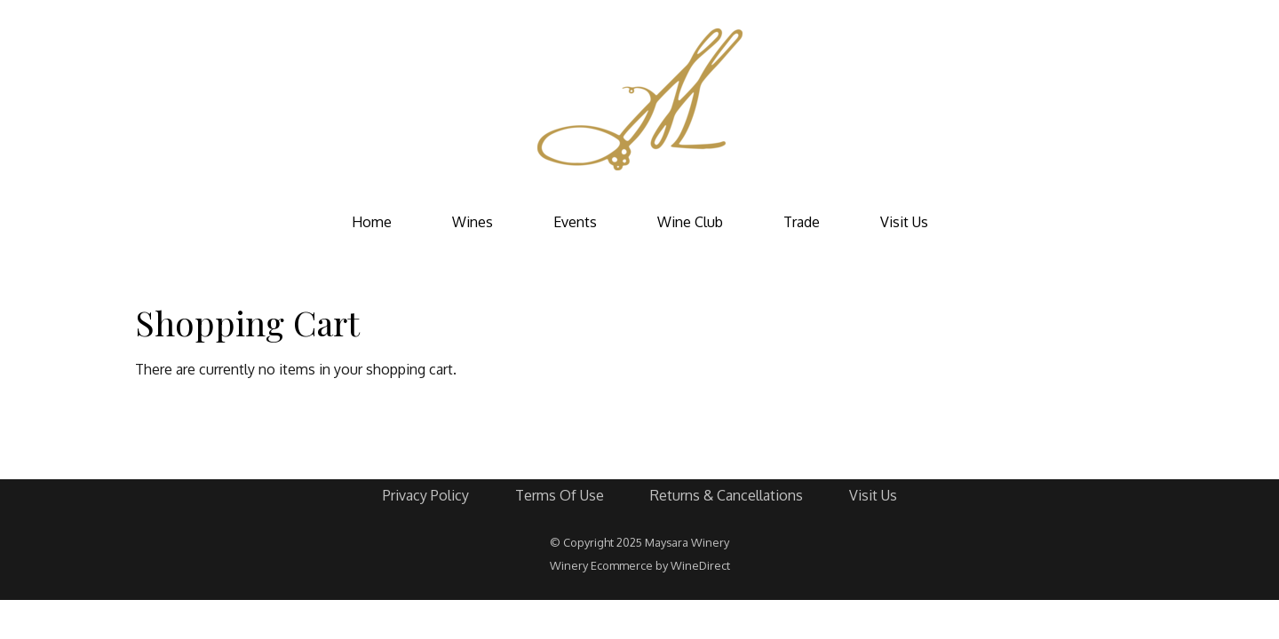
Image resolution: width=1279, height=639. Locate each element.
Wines (472, 222)
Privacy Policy (426, 495)
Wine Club (690, 222)
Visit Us (904, 222)
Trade (801, 222)
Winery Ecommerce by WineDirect (640, 565)
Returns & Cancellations (726, 495)
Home (372, 222)
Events (575, 222)
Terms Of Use (559, 495)
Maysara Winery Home (639, 99)
